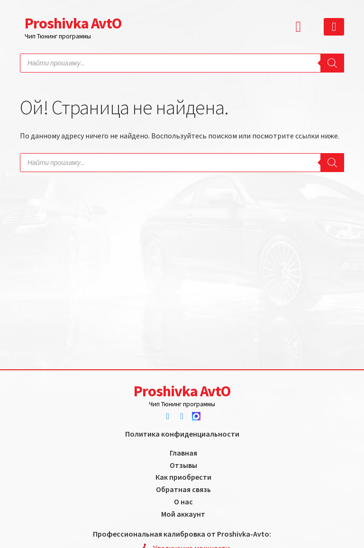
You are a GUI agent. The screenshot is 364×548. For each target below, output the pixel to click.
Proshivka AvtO (73, 23)
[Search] (332, 63)
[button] (300, 27)
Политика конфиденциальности (182, 433)
